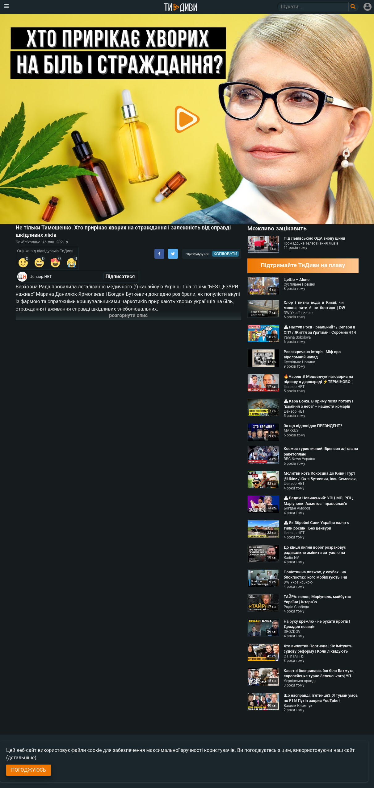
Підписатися (120, 276)
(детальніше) (21, 758)
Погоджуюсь (28, 770)
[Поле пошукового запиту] (353, 6)
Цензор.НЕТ (41, 276)
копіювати (225, 253)
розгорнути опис (128, 315)
